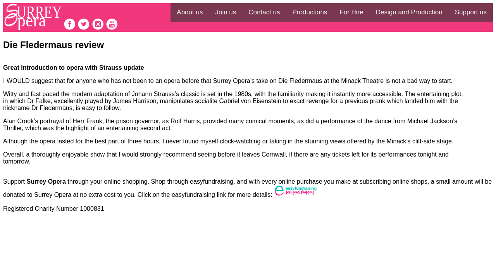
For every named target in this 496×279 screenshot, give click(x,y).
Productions (310, 12)
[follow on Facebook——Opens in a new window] (71, 28)
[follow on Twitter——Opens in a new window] (84, 28)
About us (190, 12)
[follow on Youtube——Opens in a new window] (112, 28)
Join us (225, 12)
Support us (471, 12)
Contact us (264, 12)
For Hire (351, 12)
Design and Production (409, 12)
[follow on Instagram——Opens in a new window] (99, 28)
